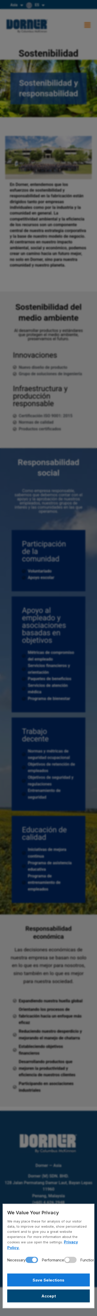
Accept (48, 1296)
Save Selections (48, 1280)
